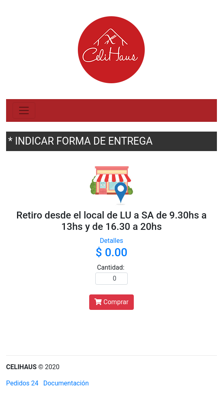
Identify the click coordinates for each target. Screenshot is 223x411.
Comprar (111, 302)
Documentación (66, 383)
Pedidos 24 (22, 383)
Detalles (111, 240)
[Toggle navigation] (24, 110)
